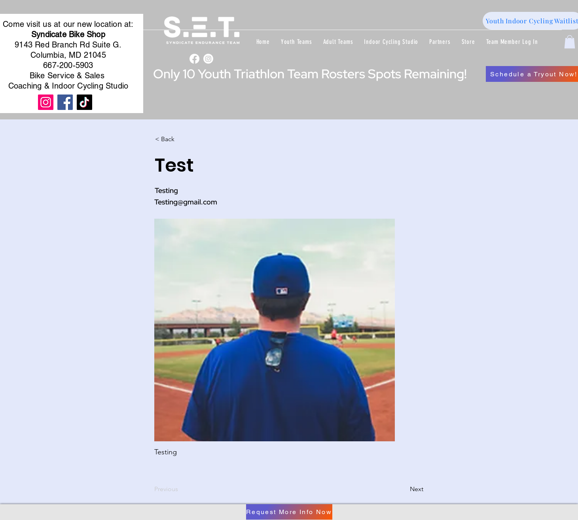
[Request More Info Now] (289, 512)
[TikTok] (84, 102)
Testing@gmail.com (185, 201)
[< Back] (181, 139)
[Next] (403, 489)
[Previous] (180, 489)
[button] (296, 41)
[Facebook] (194, 59)
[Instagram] (208, 59)
